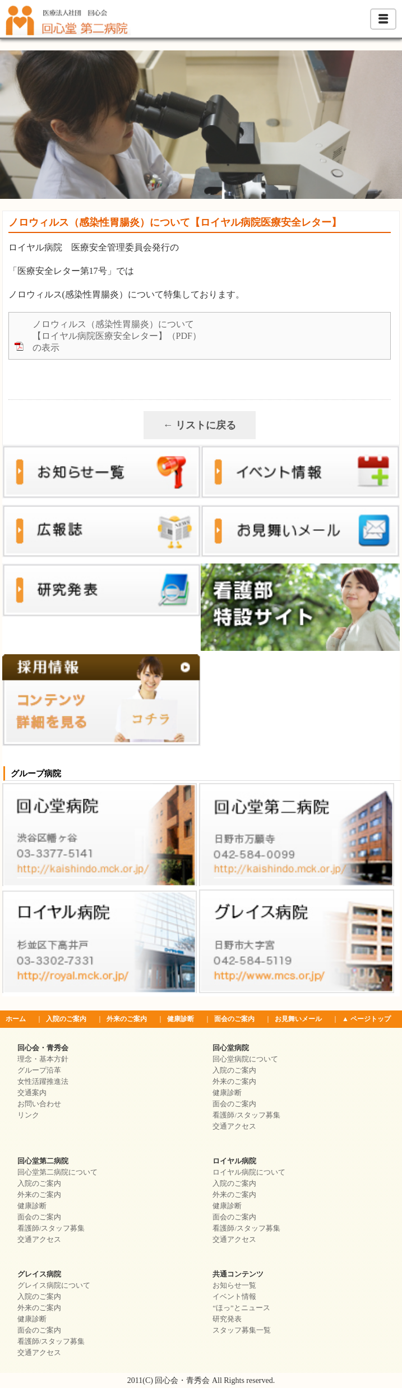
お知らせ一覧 (234, 1285)
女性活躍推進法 (42, 1082)
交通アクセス (234, 1126)
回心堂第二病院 (42, 1161)
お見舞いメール (298, 1019)
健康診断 (180, 1019)
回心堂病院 (230, 1048)
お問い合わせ (39, 1104)
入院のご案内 (66, 1019)
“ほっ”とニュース (241, 1308)
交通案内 (32, 1093)
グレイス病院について (53, 1285)
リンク (28, 1115)
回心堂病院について (245, 1059)
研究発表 (227, 1319)
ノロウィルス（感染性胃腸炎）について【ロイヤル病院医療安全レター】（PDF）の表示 (117, 335)
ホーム (16, 1019)
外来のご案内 (127, 1019)
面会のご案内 (234, 1019)
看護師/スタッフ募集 (246, 1115)
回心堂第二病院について (57, 1172)
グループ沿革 (39, 1070)
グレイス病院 (39, 1274)
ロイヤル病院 (234, 1161)
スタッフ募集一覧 (241, 1330)
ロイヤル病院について (248, 1172)
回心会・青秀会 (42, 1048)
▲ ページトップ (366, 1019)
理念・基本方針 (42, 1059)
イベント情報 (234, 1297)
